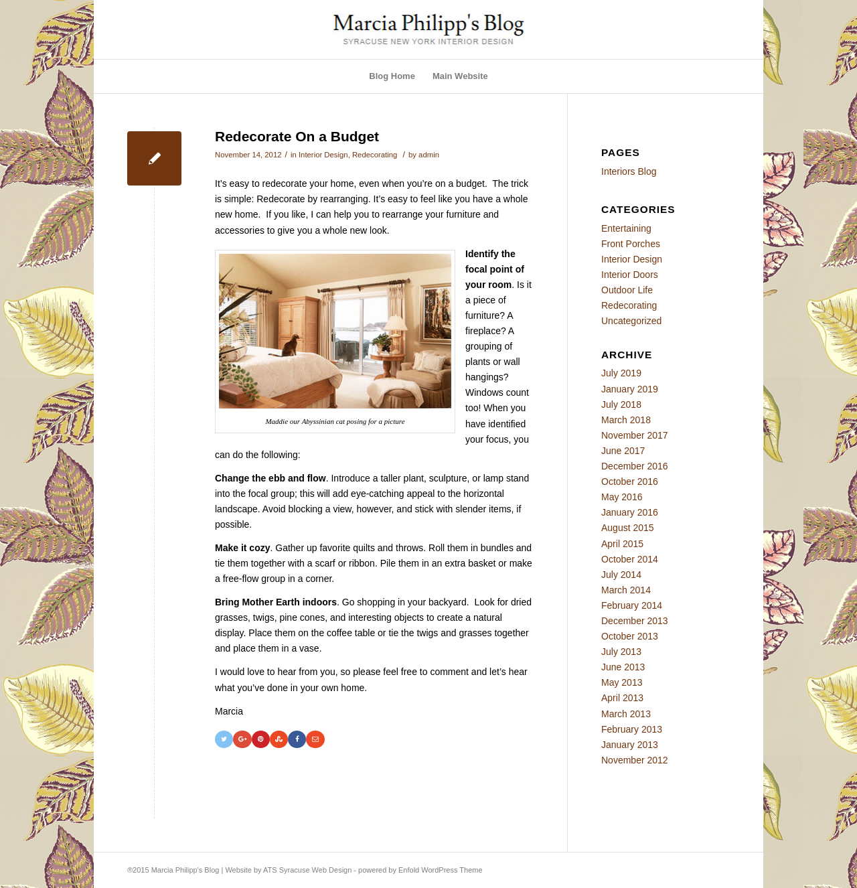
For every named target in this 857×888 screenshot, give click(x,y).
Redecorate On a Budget (297, 136)
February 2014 (631, 605)
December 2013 (634, 620)
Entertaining (626, 228)
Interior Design (323, 155)
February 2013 (631, 729)
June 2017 (623, 450)
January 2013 (629, 744)
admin (428, 155)
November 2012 (634, 760)
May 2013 (621, 682)
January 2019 (629, 389)
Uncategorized (631, 320)
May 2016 (621, 497)
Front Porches (630, 243)
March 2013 (626, 714)
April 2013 (622, 697)
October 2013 (629, 636)
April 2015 (622, 543)
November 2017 (634, 435)
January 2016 (629, 512)
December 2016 (634, 466)
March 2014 (626, 590)
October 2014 (629, 559)
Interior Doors (629, 274)
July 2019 (621, 373)
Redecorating (374, 155)
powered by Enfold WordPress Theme (420, 870)
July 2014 (621, 574)
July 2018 (621, 404)
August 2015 (627, 527)
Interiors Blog (628, 171)
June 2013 (623, 667)
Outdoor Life (627, 290)
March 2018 (626, 420)
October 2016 (629, 481)
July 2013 (621, 651)
